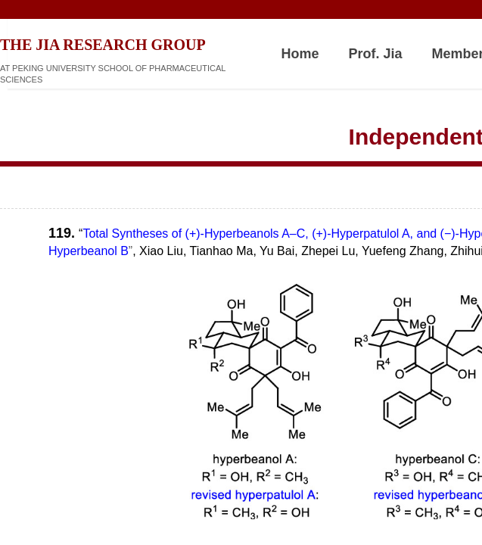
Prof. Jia (376, 53)
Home (300, 53)
